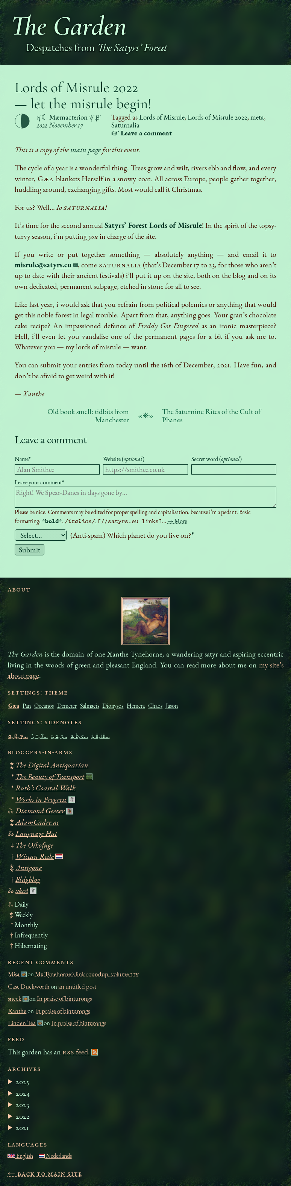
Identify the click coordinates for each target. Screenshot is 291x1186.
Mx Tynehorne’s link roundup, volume (87, 974)
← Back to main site (45, 1173)
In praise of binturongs (64, 998)
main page (85, 150)
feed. (76, 1052)
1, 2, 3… (59, 736)
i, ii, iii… (100, 736)
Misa (14, 974)
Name (23, 459)
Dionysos (112, 706)
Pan (27, 706)
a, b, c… (79, 736)
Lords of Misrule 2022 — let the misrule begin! (83, 95)
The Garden (69, 25)
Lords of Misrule (162, 117)
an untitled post (77, 986)
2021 (22, 1127)
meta (257, 117)
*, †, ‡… (39, 736)
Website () (123, 459)
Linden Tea (22, 1023)
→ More (177, 521)
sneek (14, 998)
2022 (23, 1116)
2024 (23, 1093)
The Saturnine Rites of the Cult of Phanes (211, 415)
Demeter (67, 706)
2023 (22, 1104)
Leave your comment (39, 482)
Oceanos (44, 706)
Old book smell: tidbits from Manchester (88, 415)
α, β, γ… (18, 736)
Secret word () (216, 459)
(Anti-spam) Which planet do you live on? (132, 535)
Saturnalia (125, 125)
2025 (22, 1081)
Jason (172, 706)
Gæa (13, 706)
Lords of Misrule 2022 (217, 117)
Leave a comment (51, 439)
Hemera (136, 706)
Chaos (155, 706)
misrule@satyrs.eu (43, 265)
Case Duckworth (29, 986)
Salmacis (89, 706)
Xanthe (17, 1011)
